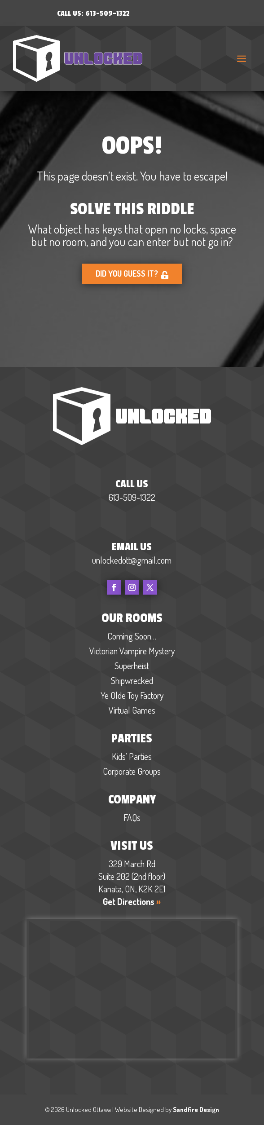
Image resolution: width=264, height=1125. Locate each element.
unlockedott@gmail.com (132, 560)
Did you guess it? (132, 274)
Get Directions (132, 901)
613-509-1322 (107, 13)
